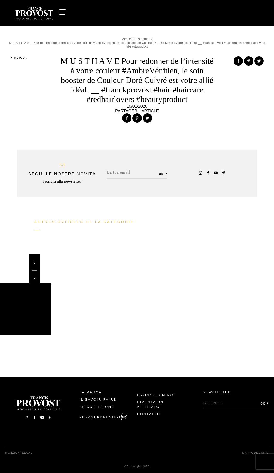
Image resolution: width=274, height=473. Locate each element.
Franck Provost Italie (34, 12)
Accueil (127, 39)
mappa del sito (255, 452)
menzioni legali (19, 452)
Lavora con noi (156, 395)
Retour (18, 57)
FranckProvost (101, 417)
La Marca (90, 392)
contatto (148, 414)
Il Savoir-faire (97, 399)
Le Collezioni (96, 407)
